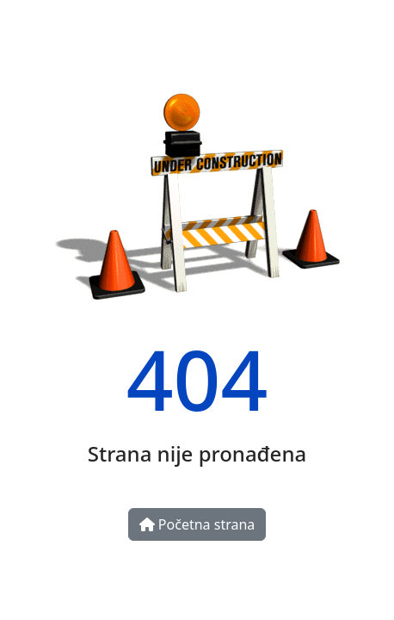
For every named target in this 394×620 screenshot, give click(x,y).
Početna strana (197, 524)
